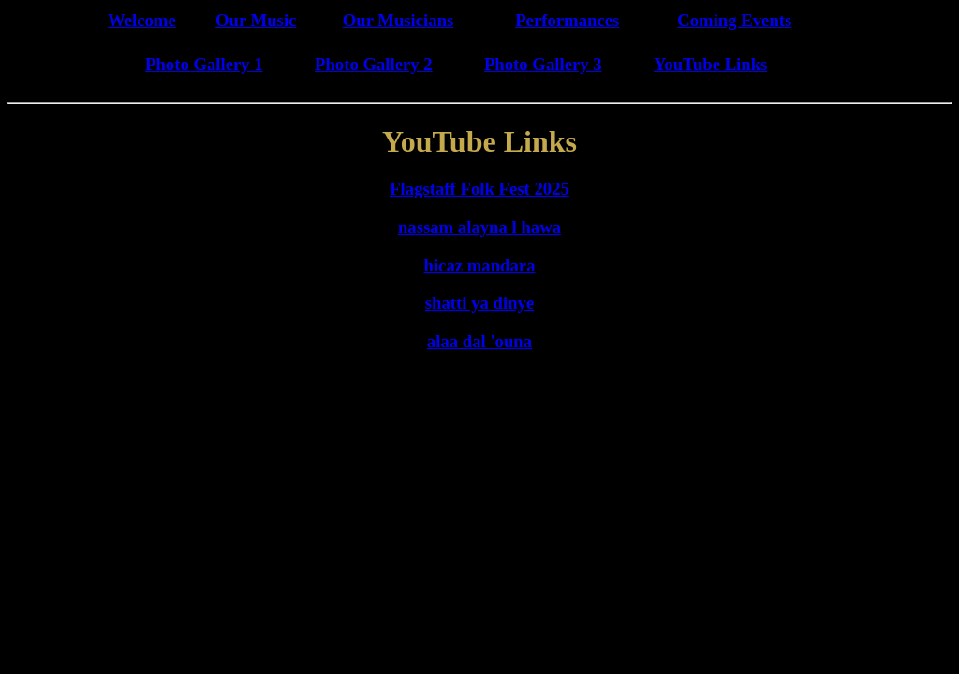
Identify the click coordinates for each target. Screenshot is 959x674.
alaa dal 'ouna (479, 341)
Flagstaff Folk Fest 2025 (479, 188)
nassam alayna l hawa (479, 227)
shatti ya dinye (479, 303)
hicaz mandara (480, 265)
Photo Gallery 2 (374, 64)
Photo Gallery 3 (543, 64)
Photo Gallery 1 (204, 64)
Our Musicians (398, 20)
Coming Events (734, 20)
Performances (567, 20)
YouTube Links (710, 64)
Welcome (142, 20)
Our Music (255, 20)
